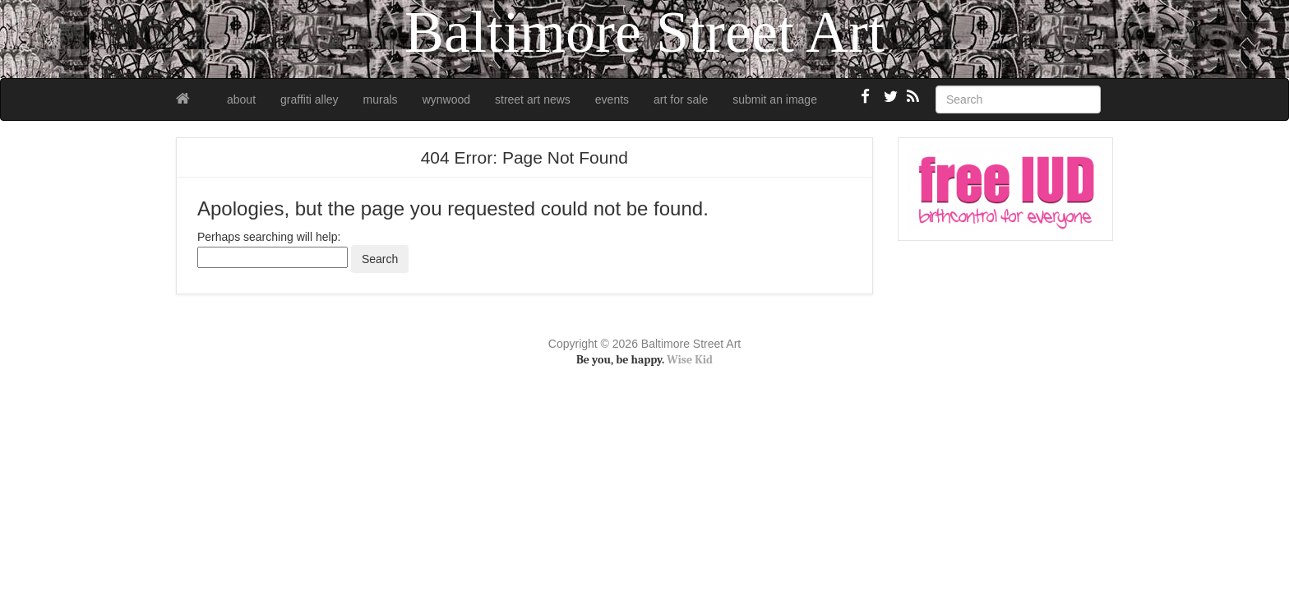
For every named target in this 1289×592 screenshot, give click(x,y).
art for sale (681, 99)
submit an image (774, 99)
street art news (533, 99)
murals (380, 99)
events (612, 99)
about (241, 99)
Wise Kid (690, 360)
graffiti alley (309, 99)
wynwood (446, 99)
